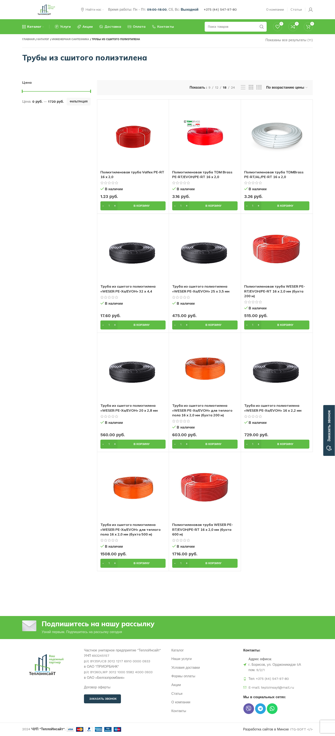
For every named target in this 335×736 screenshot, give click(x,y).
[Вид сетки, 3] (251, 87)
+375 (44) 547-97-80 (220, 9)
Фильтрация (79, 101)
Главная (28, 39)
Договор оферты (97, 687)
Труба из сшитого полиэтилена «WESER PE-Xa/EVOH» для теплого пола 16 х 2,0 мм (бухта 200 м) (202, 410)
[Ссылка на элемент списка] (205, 650)
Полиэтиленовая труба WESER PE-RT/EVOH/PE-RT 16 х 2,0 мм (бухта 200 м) (274, 291)
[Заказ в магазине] (287, 87)
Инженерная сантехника (70, 39)
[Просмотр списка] (243, 87)
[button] (133, 205)
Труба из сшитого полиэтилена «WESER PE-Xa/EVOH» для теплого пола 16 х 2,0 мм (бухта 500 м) (130, 529)
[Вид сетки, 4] (259, 87)
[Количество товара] (109, 205)
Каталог (43, 39)
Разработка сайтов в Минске (266, 729)
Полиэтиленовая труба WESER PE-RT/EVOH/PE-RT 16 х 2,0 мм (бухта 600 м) (202, 529)
